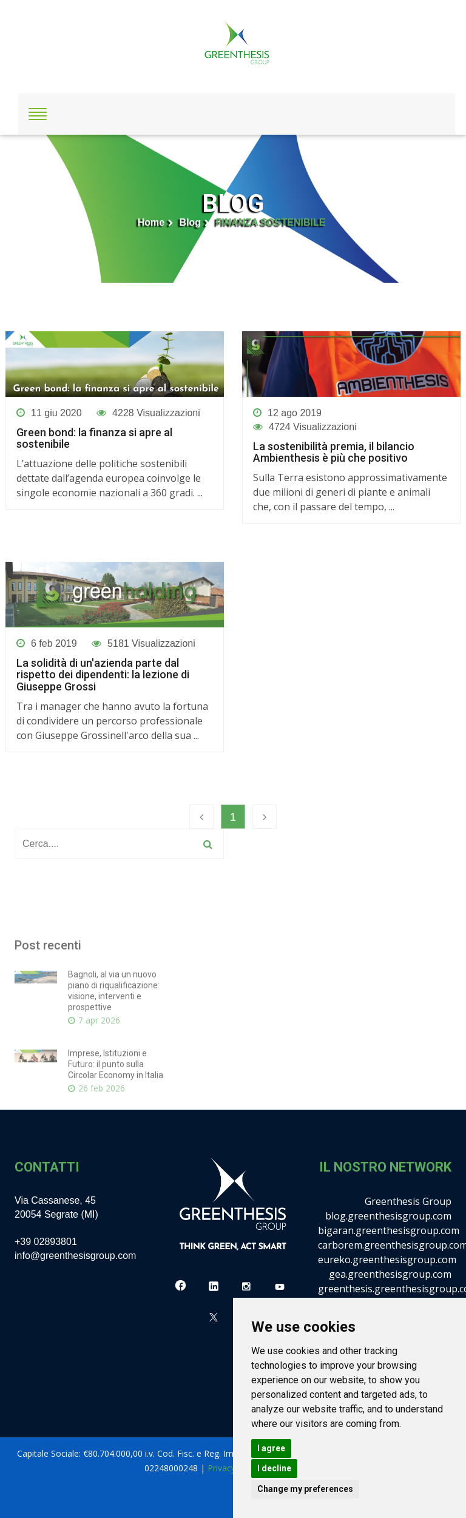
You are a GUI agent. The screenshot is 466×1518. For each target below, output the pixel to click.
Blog (190, 222)
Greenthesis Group (408, 1201)
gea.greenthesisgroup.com (390, 1274)
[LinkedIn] (213, 1287)
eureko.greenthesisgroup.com (387, 1259)
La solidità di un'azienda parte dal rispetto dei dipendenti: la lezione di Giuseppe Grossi (102, 675)
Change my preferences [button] (305, 1489)
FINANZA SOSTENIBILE (271, 222)
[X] (213, 1317)
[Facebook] (180, 1287)
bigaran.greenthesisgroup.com (388, 1230)
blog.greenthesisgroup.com (388, 1216)
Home (151, 222)
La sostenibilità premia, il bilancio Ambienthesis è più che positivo (333, 452)
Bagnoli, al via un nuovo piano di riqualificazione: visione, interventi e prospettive (114, 1062)
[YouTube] (279, 1287)
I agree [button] (271, 1448)
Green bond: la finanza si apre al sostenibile (94, 439)
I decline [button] (274, 1468)
